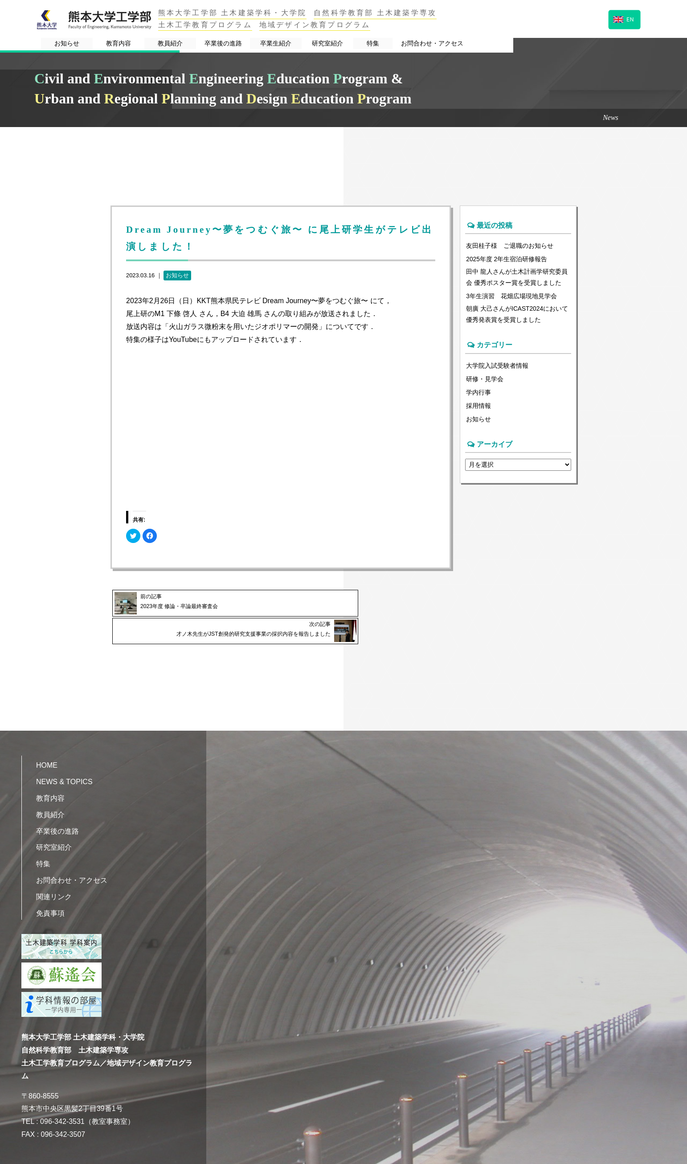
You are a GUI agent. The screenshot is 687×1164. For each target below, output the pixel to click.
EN (623, 18)
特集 (499, 44)
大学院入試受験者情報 (497, 367)
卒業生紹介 (369, 44)
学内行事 (478, 395)
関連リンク (54, 876)
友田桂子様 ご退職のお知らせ (509, 245)
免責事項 (50, 892)
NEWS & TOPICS (64, 761)
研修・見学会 (484, 381)
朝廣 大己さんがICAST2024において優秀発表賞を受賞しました (517, 316)
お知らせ (89, 44)
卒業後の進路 (299, 44)
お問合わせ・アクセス (578, 44)
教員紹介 (228, 44)
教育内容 (158, 44)
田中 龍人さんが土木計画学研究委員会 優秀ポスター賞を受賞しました (517, 278)
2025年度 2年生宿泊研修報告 (507, 259)
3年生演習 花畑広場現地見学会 (511, 297)
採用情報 (478, 408)
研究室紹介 (439, 44)
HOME (46, 745)
